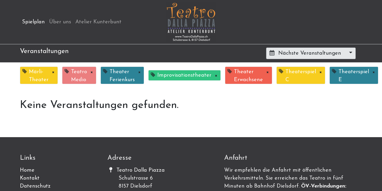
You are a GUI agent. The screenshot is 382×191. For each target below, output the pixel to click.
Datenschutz (35, 186)
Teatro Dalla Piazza (140, 170)
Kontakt (30, 178)
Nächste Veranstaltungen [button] (306, 53)
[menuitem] (33, 22)
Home (27, 170)
